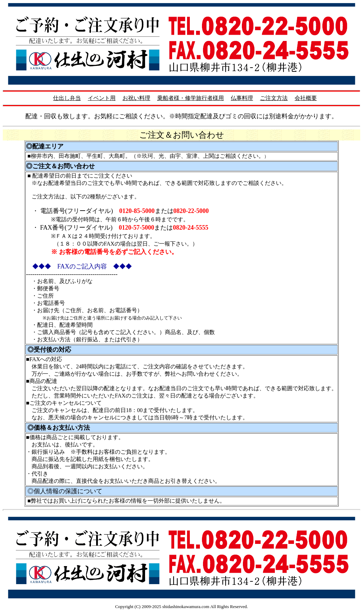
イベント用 (102, 98)
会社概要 (306, 98)
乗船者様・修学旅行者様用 (190, 98)
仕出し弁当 (67, 98)
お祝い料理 (136, 98)
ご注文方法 (274, 98)
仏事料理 (242, 98)
